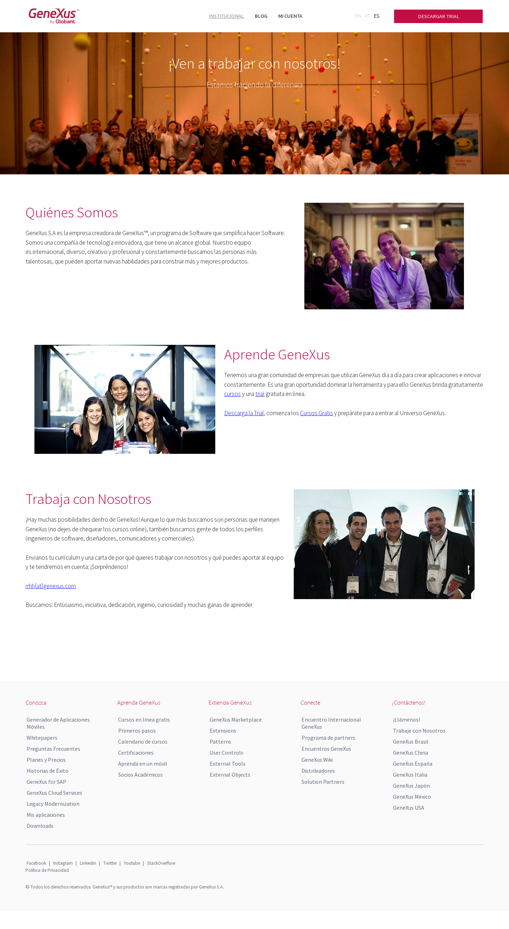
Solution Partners (322, 781)
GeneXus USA (408, 807)
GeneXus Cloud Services (54, 792)
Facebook (36, 863)
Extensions (223, 730)
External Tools (227, 763)
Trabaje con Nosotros (419, 730)
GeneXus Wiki (317, 759)
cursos (232, 394)
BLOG (261, 16)
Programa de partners (328, 737)
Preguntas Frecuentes (53, 748)
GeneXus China (410, 752)
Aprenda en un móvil (142, 763)
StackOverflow (161, 863)
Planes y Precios (46, 759)
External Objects (230, 774)
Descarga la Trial (244, 413)
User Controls (226, 752)
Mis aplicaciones (46, 814)
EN (358, 16)
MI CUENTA (290, 16)
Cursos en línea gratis (144, 719)
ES (377, 16)
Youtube (132, 863)
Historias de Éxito (47, 770)
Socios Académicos (140, 774)
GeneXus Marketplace (236, 719)
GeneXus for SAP (46, 781)
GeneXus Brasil (410, 741)
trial (260, 394)
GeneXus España (412, 763)
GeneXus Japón (411, 785)
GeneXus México (412, 796)
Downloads (40, 825)
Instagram (63, 863)
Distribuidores (318, 770)
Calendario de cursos (142, 741)
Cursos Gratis (316, 413)
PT (367, 16)
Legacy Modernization (53, 803)
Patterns (220, 741)
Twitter (110, 863)
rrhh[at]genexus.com (51, 586)
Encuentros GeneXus (326, 748)
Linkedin (88, 863)
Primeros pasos (137, 730)
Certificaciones (136, 752)
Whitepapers (42, 737)
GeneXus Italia (410, 774)
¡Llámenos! (406, 719)
